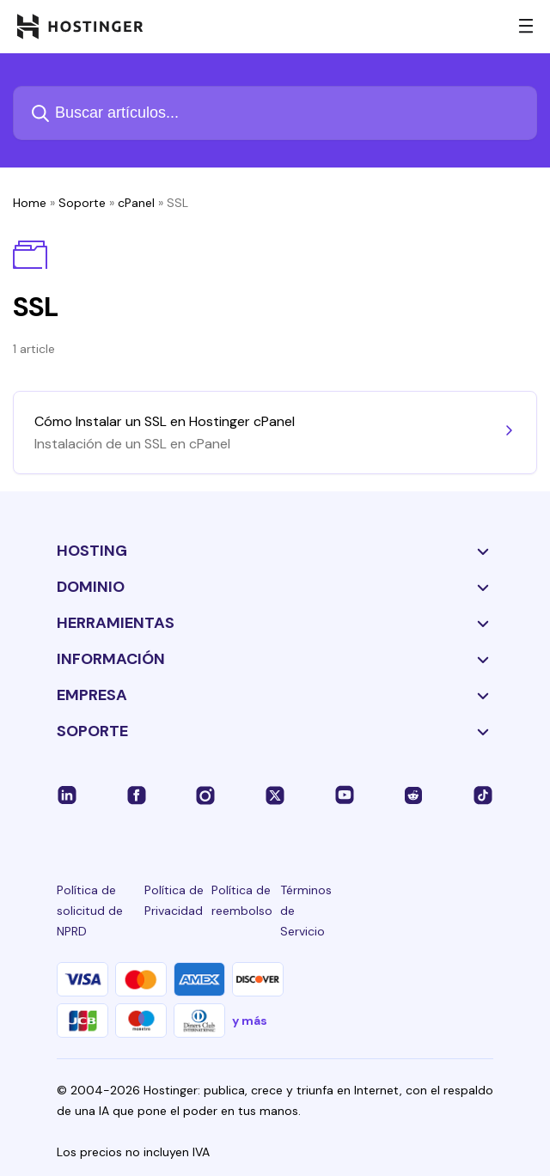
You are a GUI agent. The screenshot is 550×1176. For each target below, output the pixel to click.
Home (29, 202)
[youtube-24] (344, 794)
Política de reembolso (241, 900)
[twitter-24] (275, 794)
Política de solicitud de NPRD (90, 910)
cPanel (136, 202)
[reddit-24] (413, 794)
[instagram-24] (205, 794)
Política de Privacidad (174, 900)
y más (249, 1020)
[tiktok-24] (483, 794)
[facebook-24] (136, 794)
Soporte (82, 202)
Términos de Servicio (306, 910)
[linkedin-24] (67, 794)
